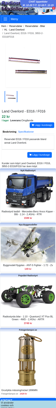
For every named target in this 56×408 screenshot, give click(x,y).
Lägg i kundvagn (42, 125)
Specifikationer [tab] (26, 131)
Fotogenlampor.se (28, 330)
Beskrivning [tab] (9, 131)
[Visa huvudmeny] (5, 19)
